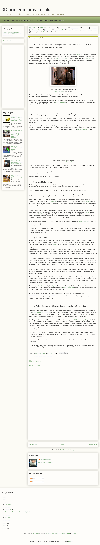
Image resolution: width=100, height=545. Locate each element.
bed (49, 31)
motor (95, 30)
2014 (5, 523)
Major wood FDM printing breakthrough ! (17, 177)
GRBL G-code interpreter (79, 320)
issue (54, 28)
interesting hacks (82, 129)
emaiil (74, 533)
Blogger (70, 541)
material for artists (8, 33)
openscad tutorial (14, 32)
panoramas (55, 533)
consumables (59, 30)
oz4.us (62, 20)
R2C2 (53, 295)
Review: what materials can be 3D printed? (16, 148)
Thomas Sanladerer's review (40, 312)
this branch (54, 201)
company (67, 533)
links (8, 20)
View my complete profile (45, 462)
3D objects (48, 533)
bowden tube (37, 30)
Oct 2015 (8, 507)
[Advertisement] (63, 425)
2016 (5, 500)
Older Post (93, 445)
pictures (61, 533)
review (32, 28)
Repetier (54, 286)
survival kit (6, 32)
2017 (5, 497)
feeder (77, 30)
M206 (54, 244)
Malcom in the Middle (59, 91)
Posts (32, 478)
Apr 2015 (8, 515)
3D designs (26, 20)
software (86, 28)
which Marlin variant (84, 221)
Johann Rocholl (70, 162)
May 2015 (8, 509)
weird (89, 30)
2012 (5, 528)
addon (94, 28)
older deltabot (87, 201)
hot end (83, 30)
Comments (34, 482)
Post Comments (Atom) (67, 450)
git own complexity (60, 102)
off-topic (33, 32)
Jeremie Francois (45, 459)
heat (69, 30)
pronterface (72, 246)
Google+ (45, 20)
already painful (88, 58)
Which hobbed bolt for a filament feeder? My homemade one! (17, 162)
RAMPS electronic (68, 287)
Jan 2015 (8, 520)
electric (44, 31)
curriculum (36, 533)
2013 (5, 525)
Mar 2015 (8, 517)
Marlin (78, 54)
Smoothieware (33, 295)
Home (63, 445)
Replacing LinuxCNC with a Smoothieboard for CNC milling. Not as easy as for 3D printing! (16, 134)
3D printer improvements (26, 9)
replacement (75, 28)
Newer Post (33, 445)
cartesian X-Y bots (61, 58)
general (43, 28)
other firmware (42, 214)
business (48, 30)
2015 (5, 502)
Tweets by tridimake (8, 41)
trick (39, 32)
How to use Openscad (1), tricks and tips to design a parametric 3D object (16, 118)
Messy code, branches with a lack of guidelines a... (19, 512)
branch (55, 205)
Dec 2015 (8, 504)
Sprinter (87, 212)
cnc (53, 31)
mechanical (63, 28)
